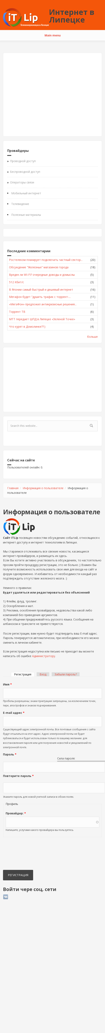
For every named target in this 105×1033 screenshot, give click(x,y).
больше (92, 337)
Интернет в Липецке (71, 15)
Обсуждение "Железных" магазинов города (38, 267)
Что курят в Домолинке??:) (27, 326)
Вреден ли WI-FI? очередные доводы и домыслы (42, 275)
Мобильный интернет (26, 193)
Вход (43, 674)
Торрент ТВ (17, 312)
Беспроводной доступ (25, 172)
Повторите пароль (18, 776)
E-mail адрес (13, 713)
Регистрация (24, 674)
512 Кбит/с (16, 282)
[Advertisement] (37, 94)
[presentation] (19, 854)
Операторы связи (22, 182)
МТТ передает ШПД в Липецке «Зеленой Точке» (42, 319)
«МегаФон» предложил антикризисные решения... (42, 304)
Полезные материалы (26, 215)
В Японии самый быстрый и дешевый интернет (41, 289)
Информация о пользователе (43, 488)
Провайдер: (16, 813)
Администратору (43, 656)
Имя (7, 684)
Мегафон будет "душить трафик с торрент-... (40, 297)
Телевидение (20, 204)
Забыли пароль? (66, 674)
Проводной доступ (23, 161)
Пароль (9, 754)
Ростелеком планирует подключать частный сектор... (46, 260)
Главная (12, 488)
